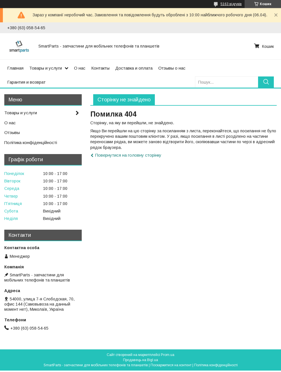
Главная (15, 68)
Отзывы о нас (172, 68)
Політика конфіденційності (30, 142)
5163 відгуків (231, 4)
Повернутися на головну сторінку (128, 155)
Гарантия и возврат (26, 82)
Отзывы (12, 132)
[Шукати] (266, 82)
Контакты (100, 68)
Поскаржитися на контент (171, 365)
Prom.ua (167, 355)
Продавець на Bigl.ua (140, 360)
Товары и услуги (45, 68)
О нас (79, 68)
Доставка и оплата (134, 68)
